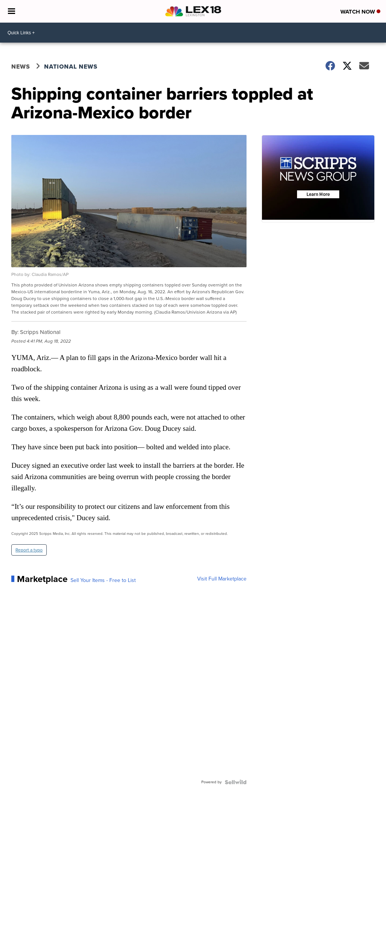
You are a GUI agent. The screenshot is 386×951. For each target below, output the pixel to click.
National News (71, 66)
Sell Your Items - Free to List (103, 580)
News (20, 66)
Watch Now (360, 12)
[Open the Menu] (11, 11)
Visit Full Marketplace (222, 579)
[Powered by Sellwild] (236, 782)
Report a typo (29, 550)
